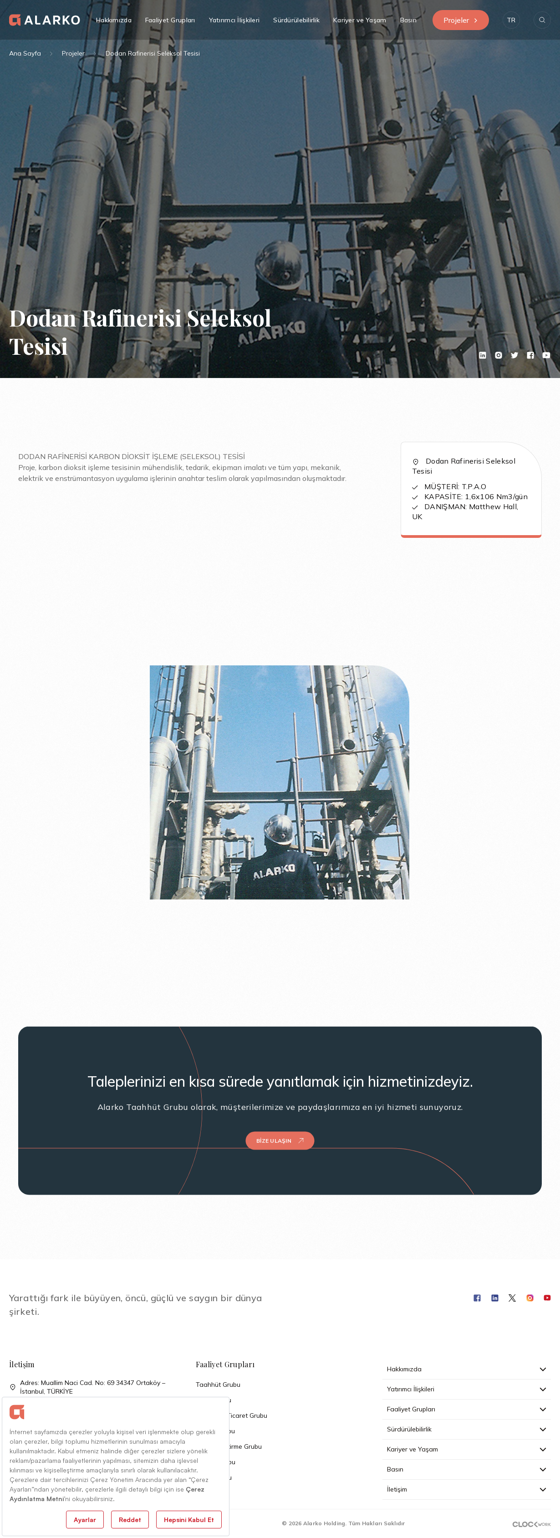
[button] (511, 20)
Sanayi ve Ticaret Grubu (231, 1415)
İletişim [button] (466, 1489)
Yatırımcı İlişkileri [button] (234, 20)
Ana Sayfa (25, 53)
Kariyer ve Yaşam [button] (359, 20)
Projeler (460, 20)
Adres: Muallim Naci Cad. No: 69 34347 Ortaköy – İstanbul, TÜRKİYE (87, 1387)
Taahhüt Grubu (218, 1384)
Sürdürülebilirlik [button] (296, 20)
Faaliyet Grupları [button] (170, 20)
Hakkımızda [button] (114, 20)
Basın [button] (408, 20)
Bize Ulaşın (280, 1124)
